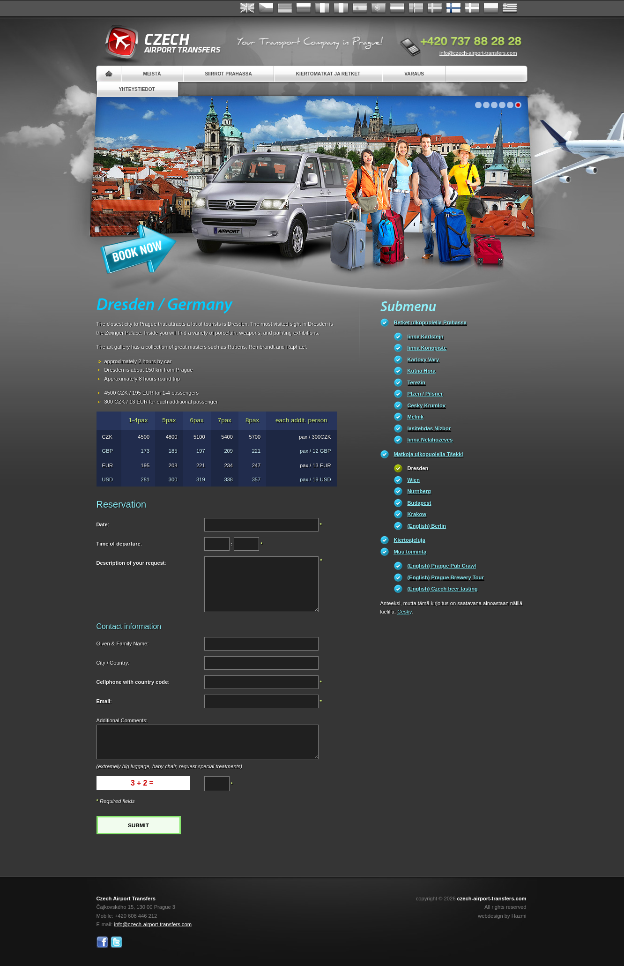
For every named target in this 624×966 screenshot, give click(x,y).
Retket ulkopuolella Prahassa (430, 322)
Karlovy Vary (423, 359)
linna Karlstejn (426, 336)
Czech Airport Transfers (158, 42)
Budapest (419, 503)
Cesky (404, 611)
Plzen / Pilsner (425, 394)
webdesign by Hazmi (502, 916)
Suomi (453, 8)
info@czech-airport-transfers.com (478, 53)
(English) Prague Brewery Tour (446, 577)
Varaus (414, 73)
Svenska (434, 8)
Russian (303, 8)
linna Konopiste (427, 348)
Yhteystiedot (137, 89)
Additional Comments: (122, 720)
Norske (416, 8)
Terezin (416, 382)
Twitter (116, 942)
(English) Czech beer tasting (443, 589)
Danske (472, 8)
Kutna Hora (422, 371)
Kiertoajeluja (409, 540)
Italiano (341, 8)
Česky (266, 8)
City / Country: (113, 663)
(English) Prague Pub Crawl (442, 566)
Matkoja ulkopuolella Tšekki (428, 454)
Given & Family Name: (123, 643)
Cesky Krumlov (427, 405)
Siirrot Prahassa (228, 73)
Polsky (490, 8)
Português (378, 8)
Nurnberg (419, 491)
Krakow (417, 514)
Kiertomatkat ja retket (328, 73)
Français (322, 8)
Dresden (418, 468)
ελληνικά (509, 8)
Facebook (102, 942)
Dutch (397, 8)
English (247, 8)
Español (359, 8)
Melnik (416, 416)
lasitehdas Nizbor (429, 428)
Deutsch (284, 8)
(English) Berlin (427, 526)
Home (109, 74)
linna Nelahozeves (430, 439)
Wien (414, 480)
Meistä (152, 73)
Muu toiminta (410, 551)
